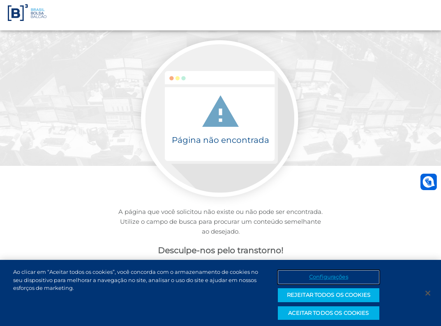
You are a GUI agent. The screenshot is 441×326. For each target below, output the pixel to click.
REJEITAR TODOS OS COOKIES (328, 296)
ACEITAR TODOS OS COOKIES (328, 314)
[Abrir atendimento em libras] (428, 182)
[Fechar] (428, 295)
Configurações (328, 278)
